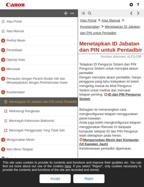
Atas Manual (15, 31)
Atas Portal (14, 21)
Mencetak (13, 69)
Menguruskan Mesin (20, 140)
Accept (55, 179)
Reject (88, 179)
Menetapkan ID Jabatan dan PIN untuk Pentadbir (43, 102)
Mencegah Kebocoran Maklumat (31, 121)
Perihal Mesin (15, 40)
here (68, 166)
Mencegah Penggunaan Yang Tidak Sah (37, 130)
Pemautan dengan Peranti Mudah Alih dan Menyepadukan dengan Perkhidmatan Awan (37, 81)
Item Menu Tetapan (19, 149)
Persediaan (14, 50)
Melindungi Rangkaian (24, 111)
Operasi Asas (15, 60)
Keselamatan (15, 92)
